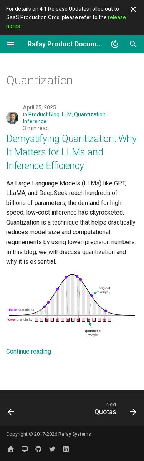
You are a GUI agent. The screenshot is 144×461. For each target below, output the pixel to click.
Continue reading (28, 351)
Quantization (90, 114)
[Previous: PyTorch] (11, 410)
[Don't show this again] (133, 9)
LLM (67, 114)
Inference (34, 121)
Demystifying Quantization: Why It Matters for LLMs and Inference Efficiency (71, 152)
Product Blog (44, 114)
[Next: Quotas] (114, 410)
